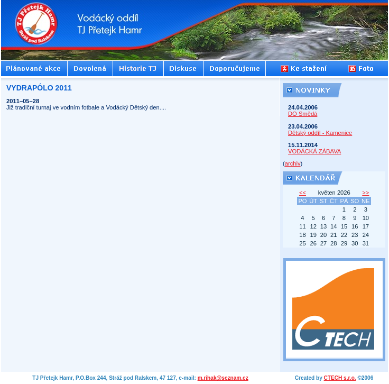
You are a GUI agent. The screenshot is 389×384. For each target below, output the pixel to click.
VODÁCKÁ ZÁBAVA (314, 151)
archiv (293, 163)
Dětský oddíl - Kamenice (320, 133)
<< (302, 192)
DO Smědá (302, 114)
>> (365, 192)
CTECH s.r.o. (340, 378)
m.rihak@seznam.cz (223, 378)
